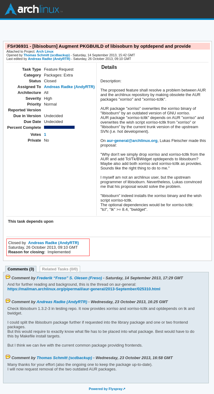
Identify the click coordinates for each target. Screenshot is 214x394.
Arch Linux (34, 9)
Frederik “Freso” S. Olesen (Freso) (69, 278)
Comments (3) (21, 269)
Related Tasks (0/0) (60, 269)
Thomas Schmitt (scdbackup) (47, 55)
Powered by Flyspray (105, 389)
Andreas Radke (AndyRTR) (49, 59)
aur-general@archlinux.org (132, 140)
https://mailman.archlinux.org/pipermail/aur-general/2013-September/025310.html (83, 289)
